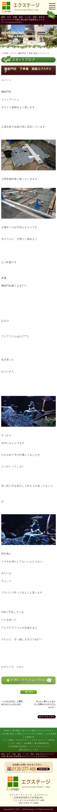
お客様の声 (29, 737)
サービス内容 (36, 734)
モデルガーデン (22, 740)
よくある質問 (50, 734)
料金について (22, 734)
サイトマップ (43, 746)
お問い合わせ (24, 749)
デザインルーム (38, 740)
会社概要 (27, 743)
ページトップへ (47, 716)
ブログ (35, 749)
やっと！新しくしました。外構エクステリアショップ (45, 704)
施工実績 (16, 730)
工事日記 (51, 740)
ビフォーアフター (46, 730)
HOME (6, 730)
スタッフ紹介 (15, 743)
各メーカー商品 (29, 730)
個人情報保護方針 (42, 743)
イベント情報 (7, 740)
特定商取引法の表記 (18, 746)
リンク (32, 746)
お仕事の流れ (8, 734)
